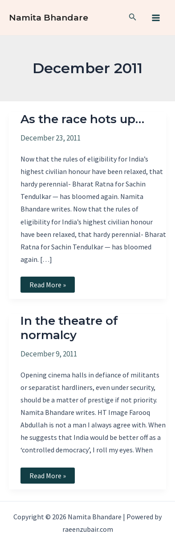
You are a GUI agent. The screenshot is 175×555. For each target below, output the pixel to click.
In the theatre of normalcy (69, 328)
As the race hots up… (82, 119)
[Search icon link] (133, 18)
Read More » (47, 286)
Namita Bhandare (48, 17)
